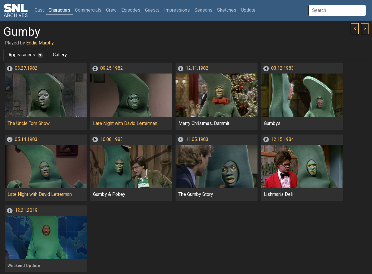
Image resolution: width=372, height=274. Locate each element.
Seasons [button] (203, 10)
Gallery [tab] (60, 54)
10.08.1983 (111, 139)
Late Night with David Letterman (125, 123)
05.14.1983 (26, 139)
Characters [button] (59, 10)
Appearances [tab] (25, 54)
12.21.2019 (26, 210)
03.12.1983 (282, 68)
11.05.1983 (197, 139)
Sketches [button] (226, 10)
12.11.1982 (197, 68)
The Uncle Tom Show (29, 123)
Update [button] (248, 10)
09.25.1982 (111, 68)
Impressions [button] (177, 10)
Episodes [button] (130, 10)
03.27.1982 (26, 68)
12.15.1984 (282, 139)
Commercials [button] (88, 10)
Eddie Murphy (40, 43)
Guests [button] (152, 10)
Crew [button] (111, 10)
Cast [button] (40, 10)
